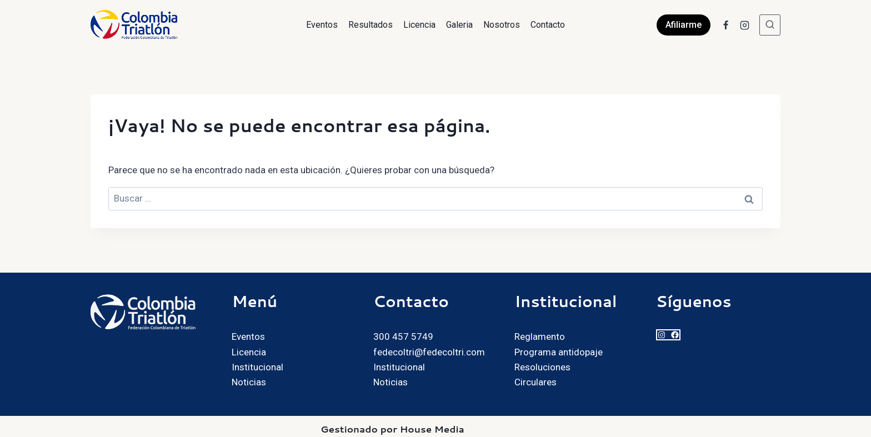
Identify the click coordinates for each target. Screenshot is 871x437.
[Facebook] (725, 25)
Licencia (419, 24)
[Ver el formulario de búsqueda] (769, 25)
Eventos (322, 24)
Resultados (370, 24)
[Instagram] (744, 25)
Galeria (459, 24)
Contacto (547, 24)
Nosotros (501, 24)
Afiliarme (683, 24)
